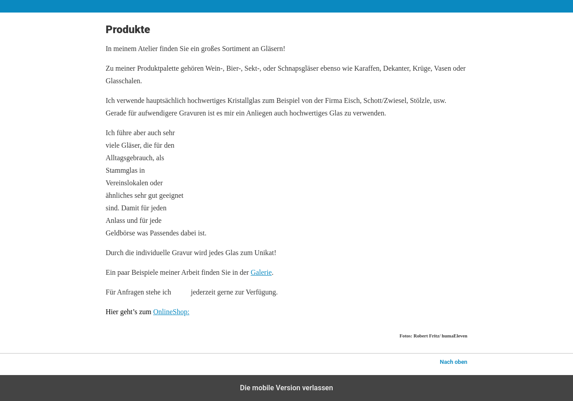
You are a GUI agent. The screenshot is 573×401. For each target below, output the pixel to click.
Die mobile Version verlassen (286, 388)
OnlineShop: (171, 312)
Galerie (261, 272)
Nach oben (453, 361)
